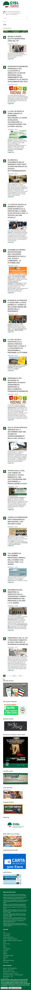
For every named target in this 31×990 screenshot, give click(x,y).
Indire (4, 945)
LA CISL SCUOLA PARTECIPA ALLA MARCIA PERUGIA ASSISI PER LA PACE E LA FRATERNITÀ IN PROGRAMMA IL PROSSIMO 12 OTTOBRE (17, 346)
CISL (4, 932)
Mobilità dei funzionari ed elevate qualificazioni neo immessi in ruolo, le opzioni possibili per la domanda (14, 918)
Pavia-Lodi (5, 978)
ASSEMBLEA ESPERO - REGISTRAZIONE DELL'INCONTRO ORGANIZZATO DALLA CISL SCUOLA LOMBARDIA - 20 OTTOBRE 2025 (17, 256)
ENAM (6, 950)
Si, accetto (4, 988)
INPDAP (5, 952)
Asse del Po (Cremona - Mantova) (10, 973)
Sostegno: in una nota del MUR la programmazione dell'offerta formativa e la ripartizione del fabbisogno (14, 905)
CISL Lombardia (6, 933)
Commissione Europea (8, 955)
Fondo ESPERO (6, 948)
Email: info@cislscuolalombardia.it (12, 11)
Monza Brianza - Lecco (8, 976)
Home (4, 21)
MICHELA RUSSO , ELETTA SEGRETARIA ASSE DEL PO (16, 39)
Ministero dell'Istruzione (8, 937)
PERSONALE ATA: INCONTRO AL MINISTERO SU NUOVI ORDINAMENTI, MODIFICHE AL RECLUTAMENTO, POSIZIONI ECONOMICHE (18, 384)
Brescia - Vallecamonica (8, 969)
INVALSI (5, 947)
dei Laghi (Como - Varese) (9, 971)
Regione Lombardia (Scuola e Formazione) (12, 940)
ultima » (21, 675)
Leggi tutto (11, 58)
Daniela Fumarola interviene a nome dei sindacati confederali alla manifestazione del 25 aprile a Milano (14, 895)
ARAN (4, 958)
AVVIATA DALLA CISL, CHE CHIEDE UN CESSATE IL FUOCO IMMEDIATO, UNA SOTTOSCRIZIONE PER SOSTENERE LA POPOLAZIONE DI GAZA (17, 477)
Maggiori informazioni (15, 988)
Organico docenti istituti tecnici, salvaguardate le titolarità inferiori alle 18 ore (13, 921)
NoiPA (4, 942)
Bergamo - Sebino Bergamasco (10, 968)
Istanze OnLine (6, 943)
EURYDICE (5, 957)
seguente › (14, 675)
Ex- (4, 950)
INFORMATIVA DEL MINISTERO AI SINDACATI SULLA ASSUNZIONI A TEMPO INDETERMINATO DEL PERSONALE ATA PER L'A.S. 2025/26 (17, 596)
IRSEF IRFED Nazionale (8, 960)
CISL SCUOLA (6, 935)
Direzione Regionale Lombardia (10, 938)
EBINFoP (5, 953)
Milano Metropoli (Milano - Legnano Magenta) (13, 974)
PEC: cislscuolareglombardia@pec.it (13, 13)
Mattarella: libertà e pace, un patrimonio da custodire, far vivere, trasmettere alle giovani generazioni (15, 898)
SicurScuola (5, 962)
